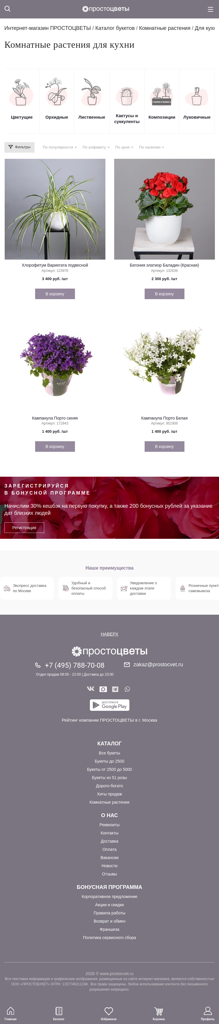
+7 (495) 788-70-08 (75, 665)
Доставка (109, 841)
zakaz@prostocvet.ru (158, 664)
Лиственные (91, 117)
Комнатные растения (109, 802)
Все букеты (109, 753)
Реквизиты (110, 824)
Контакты (109, 833)
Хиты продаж (109, 794)
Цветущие (21, 117)
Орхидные (56, 117)
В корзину (55, 294)
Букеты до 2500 (109, 761)
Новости (109, 865)
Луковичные (197, 117)
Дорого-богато (109, 785)
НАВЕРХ (109, 633)
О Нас (109, 815)
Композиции (161, 117)
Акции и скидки (109, 904)
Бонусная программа (109, 887)
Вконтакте (90, 689)
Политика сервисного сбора (109, 937)
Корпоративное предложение (110, 896)
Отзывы (109, 874)
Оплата (109, 849)
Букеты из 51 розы (109, 777)
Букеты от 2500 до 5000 (109, 769)
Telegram (115, 689)
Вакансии (109, 857)
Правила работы (109, 913)
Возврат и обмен (110, 921)
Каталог (109, 744)
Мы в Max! (103, 689)
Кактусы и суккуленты (127, 118)
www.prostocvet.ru (116, 973)
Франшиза (109, 929)
